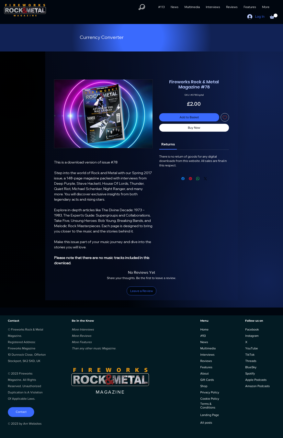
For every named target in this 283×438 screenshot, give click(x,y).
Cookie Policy (209, 398)
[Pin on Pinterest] (190, 178)
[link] (168, 144)
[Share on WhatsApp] (198, 178)
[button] (142, 7)
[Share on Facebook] (183, 178)
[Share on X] (205, 178)
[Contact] (21, 412)
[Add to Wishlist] (225, 117)
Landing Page (209, 415)
